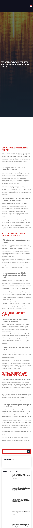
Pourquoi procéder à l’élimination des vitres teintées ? (21, 512)
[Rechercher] (28, 451)
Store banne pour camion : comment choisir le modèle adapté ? (21, 476)
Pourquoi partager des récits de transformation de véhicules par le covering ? (21, 526)
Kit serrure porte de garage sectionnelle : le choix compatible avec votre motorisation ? (21, 488)
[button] (31, 6)
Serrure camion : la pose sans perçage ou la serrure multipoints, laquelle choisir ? (21, 500)
